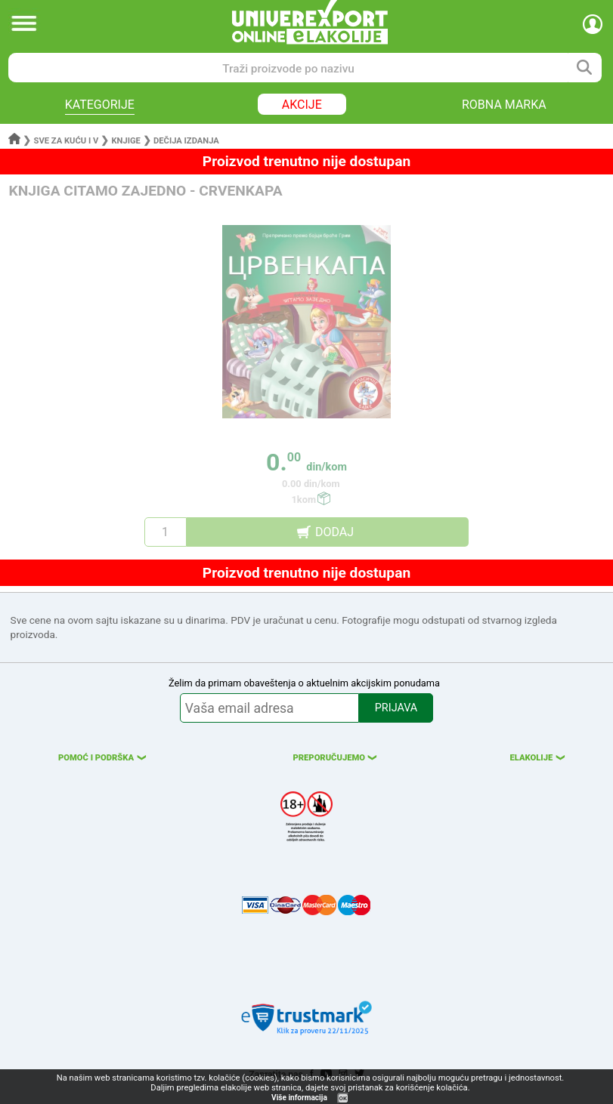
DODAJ (334, 532)
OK (343, 1098)
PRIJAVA (396, 708)
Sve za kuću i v (66, 141)
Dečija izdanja (186, 141)
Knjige (125, 141)
